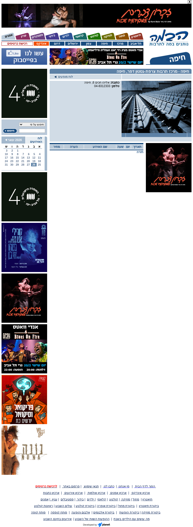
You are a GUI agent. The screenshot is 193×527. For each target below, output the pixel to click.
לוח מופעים (63, 77)
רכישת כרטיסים (17, 43)
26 (33, 164)
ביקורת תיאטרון (149, 506)
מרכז (120, 43)
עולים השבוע (63, 506)
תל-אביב (135, 43)
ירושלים (73, 43)
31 (6, 164)
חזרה (140, 152)
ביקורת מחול (126, 506)
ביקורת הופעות (129, 512)
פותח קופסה (59, 512)
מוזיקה (125, 499)
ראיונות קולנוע (43, 506)
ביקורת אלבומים (103, 512)
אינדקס (41, 43)
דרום (57, 43)
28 (22, 164)
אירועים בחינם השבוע (57, 519)
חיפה (104, 43)
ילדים (91, 499)
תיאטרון (147, 499)
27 (28, 164)
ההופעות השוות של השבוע (92, 519)
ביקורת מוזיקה (150, 512)
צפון (88, 43)
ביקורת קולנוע (85, 506)
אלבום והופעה (80, 512)
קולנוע (113, 499)
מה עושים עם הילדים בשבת (131, 519)
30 (11, 164)
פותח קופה (38, 512)
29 (17, 164)
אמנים (45, 499)
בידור (80, 499)
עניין (53, 499)
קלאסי (101, 499)
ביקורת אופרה (106, 506)
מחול (136, 499)
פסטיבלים (67, 499)
